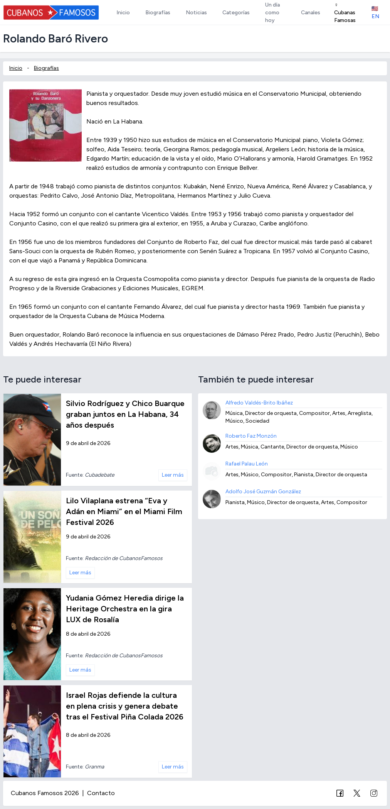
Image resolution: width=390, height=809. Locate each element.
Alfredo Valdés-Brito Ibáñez (259, 402)
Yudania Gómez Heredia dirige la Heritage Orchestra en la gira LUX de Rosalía (125, 608)
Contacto (101, 793)
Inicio (15, 68)
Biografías (46, 68)
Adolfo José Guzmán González (263, 491)
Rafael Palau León (246, 463)
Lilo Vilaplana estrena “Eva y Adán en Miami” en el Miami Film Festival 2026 (124, 511)
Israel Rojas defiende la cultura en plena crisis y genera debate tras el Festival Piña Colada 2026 (124, 706)
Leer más (173, 475)
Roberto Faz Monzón (251, 436)
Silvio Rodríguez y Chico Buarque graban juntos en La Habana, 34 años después (125, 414)
